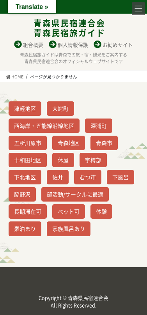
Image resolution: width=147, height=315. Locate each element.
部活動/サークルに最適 (75, 194)
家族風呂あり (68, 228)
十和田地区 (27, 160)
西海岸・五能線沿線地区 (44, 125)
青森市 (104, 143)
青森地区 (69, 143)
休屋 (63, 160)
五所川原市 (27, 143)
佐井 (57, 177)
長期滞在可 (27, 211)
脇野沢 (22, 194)
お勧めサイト (118, 44)
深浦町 (98, 125)
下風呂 (120, 177)
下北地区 (25, 177)
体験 (101, 211)
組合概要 (33, 44)
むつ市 (88, 177)
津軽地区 (25, 108)
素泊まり (25, 228)
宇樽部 (93, 160)
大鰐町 (60, 108)
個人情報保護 (73, 44)
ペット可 (69, 211)
